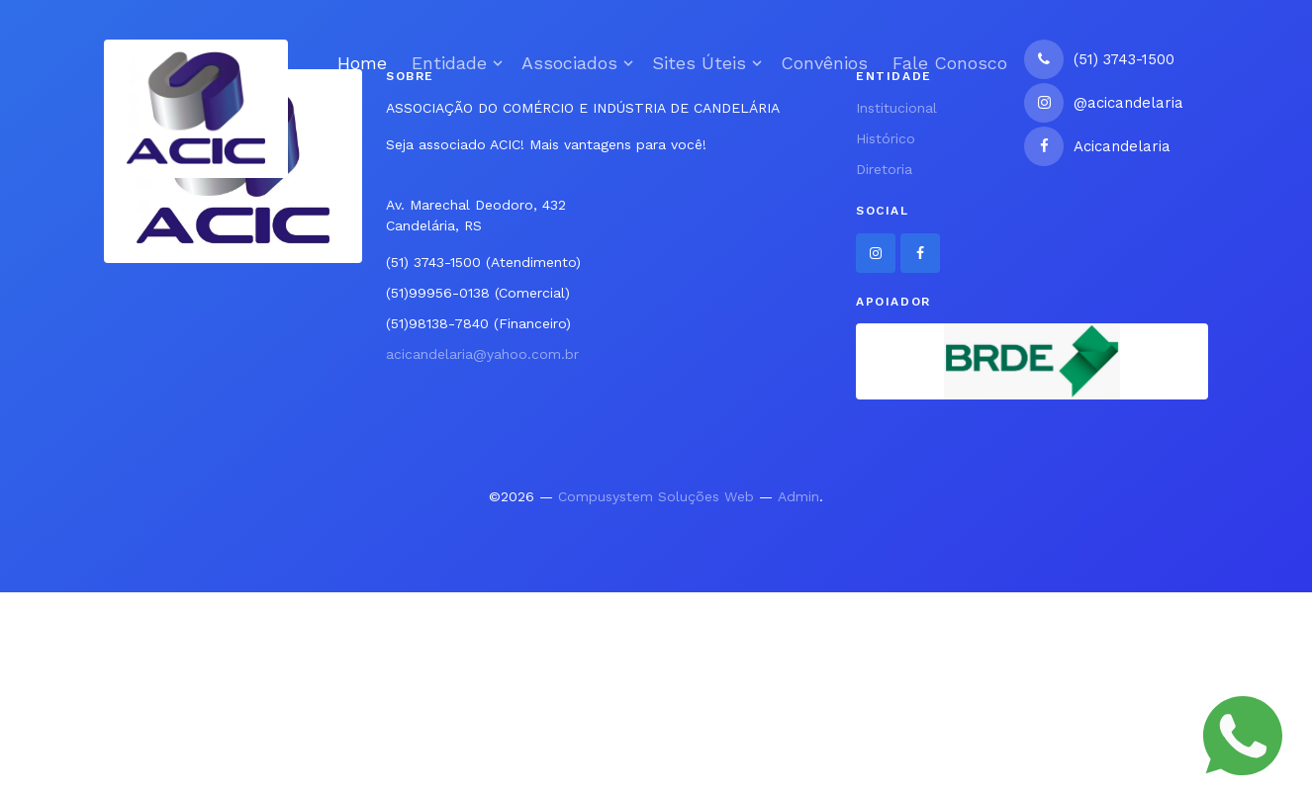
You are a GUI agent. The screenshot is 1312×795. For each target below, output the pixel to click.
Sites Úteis (699, 62)
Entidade (449, 62)
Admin (798, 496)
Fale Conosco (949, 62)
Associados (569, 62)
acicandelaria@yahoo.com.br (482, 354)
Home (362, 62)
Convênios (824, 62)
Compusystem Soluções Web (656, 496)
